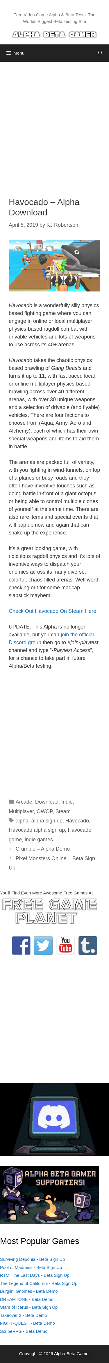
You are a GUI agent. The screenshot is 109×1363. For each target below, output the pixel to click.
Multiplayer (21, 811)
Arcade (24, 802)
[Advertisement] (54, 125)
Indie (67, 802)
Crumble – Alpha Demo (43, 849)
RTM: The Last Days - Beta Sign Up (34, 1275)
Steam (63, 811)
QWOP (45, 811)
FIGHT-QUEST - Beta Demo (27, 1323)
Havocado (77, 821)
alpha (22, 821)
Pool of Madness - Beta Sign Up (31, 1267)
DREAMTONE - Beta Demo (26, 1299)
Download (46, 802)
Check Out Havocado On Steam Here (52, 611)
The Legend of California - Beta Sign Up (38, 1283)
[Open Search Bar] (100, 53)
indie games (39, 839)
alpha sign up (46, 821)
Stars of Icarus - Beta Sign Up (29, 1307)
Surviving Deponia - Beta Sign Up (32, 1259)
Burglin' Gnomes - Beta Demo (29, 1291)
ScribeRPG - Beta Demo (23, 1331)
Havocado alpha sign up (37, 830)
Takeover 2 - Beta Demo (23, 1315)
